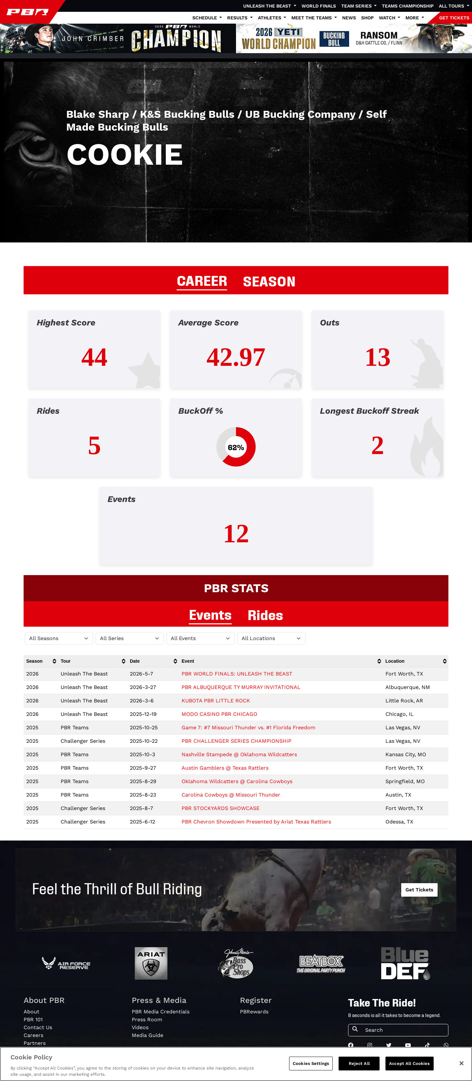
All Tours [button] (452, 6)
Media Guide (147, 1035)
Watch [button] (388, 17)
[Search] (404, 1030)
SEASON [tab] (269, 280)
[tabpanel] (236, 442)
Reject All (359, 1064)
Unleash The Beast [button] (267, 6)
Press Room (147, 1019)
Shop (367, 17)
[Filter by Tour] (130, 638)
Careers (33, 1035)
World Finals (319, 6)
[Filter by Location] (271, 638)
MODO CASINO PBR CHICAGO (219, 714)
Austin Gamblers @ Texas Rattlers (225, 768)
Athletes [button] (270, 17)
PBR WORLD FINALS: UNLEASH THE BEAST (237, 674)
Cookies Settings (311, 1064)
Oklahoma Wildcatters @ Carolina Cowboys (237, 781)
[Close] (461, 1064)
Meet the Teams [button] (312, 17)
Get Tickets (419, 890)
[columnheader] (41, 661)
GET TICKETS (454, 17)
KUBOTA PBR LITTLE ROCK (216, 700)
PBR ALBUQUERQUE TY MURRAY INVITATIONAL (241, 687)
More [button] (412, 17)
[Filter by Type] (201, 638)
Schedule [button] (205, 17)
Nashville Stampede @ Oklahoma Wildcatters (239, 754)
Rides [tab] (265, 613)
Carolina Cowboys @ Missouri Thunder (231, 795)
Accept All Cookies (409, 1064)
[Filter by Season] (59, 638)
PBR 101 (33, 1019)
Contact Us (38, 1027)
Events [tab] (210, 613)
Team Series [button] (357, 6)
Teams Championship (408, 6)
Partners (35, 1043)
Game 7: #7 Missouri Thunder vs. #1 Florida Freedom (248, 727)
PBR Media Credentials (160, 1011)
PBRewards (254, 1011)
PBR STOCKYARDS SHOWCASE (221, 808)
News (349, 17)
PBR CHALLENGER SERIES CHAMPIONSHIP (236, 741)
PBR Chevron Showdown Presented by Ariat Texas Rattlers (256, 822)
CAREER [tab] (202, 279)
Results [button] (238, 17)
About (31, 1011)
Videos (140, 1027)
